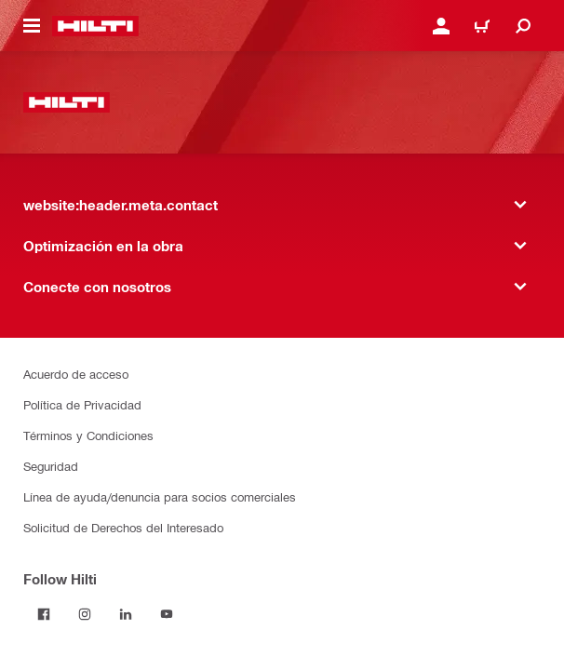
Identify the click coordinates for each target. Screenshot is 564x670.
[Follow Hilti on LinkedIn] (125, 614)
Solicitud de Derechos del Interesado (123, 527)
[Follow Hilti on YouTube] (166, 614)
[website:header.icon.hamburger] (31, 26)
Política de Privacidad (82, 404)
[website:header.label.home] (95, 26)
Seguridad (50, 466)
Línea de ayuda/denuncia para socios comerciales (159, 496)
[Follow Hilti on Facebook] (43, 614)
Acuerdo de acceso (75, 374)
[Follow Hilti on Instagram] (84, 614)
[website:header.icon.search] (523, 26)
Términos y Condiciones (88, 435)
